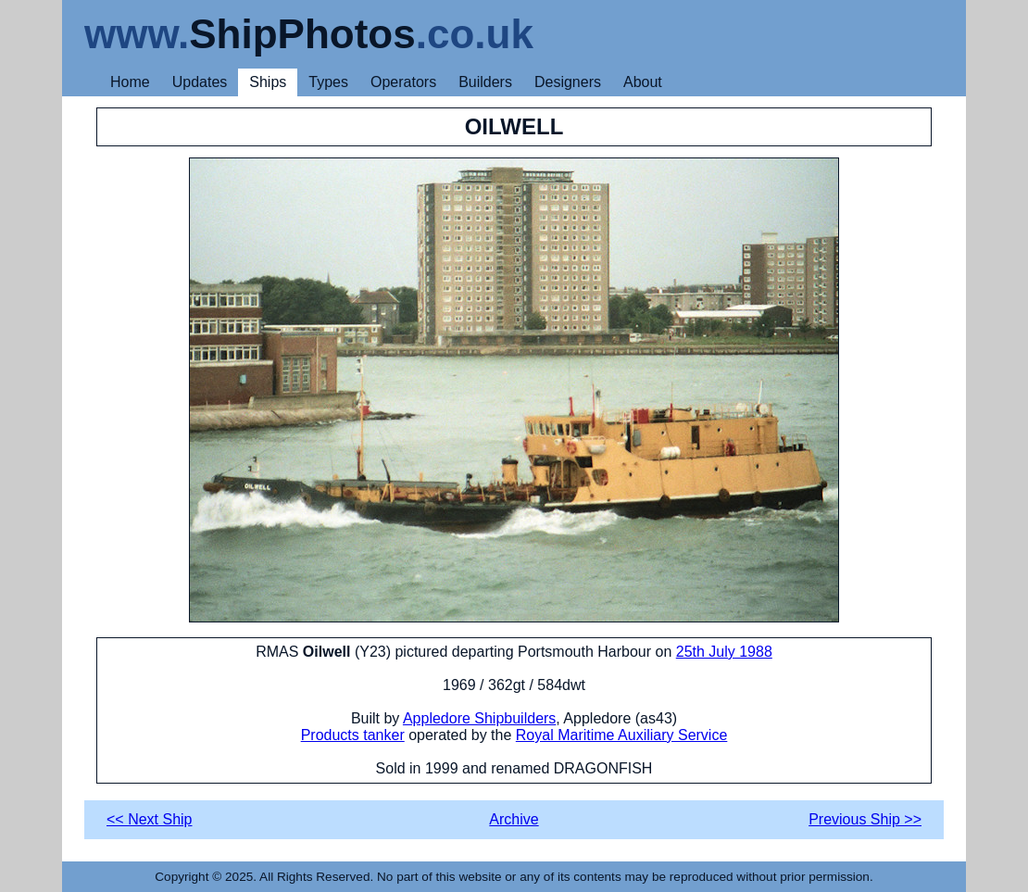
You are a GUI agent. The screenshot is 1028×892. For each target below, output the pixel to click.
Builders (485, 82)
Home (130, 82)
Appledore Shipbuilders (479, 718)
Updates (200, 82)
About (642, 82)
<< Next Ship (150, 819)
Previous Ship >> (865, 819)
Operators (403, 82)
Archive (513, 819)
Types (328, 82)
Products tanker (353, 735)
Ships (267, 82)
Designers (567, 82)
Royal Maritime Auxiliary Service (622, 735)
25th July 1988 (724, 652)
